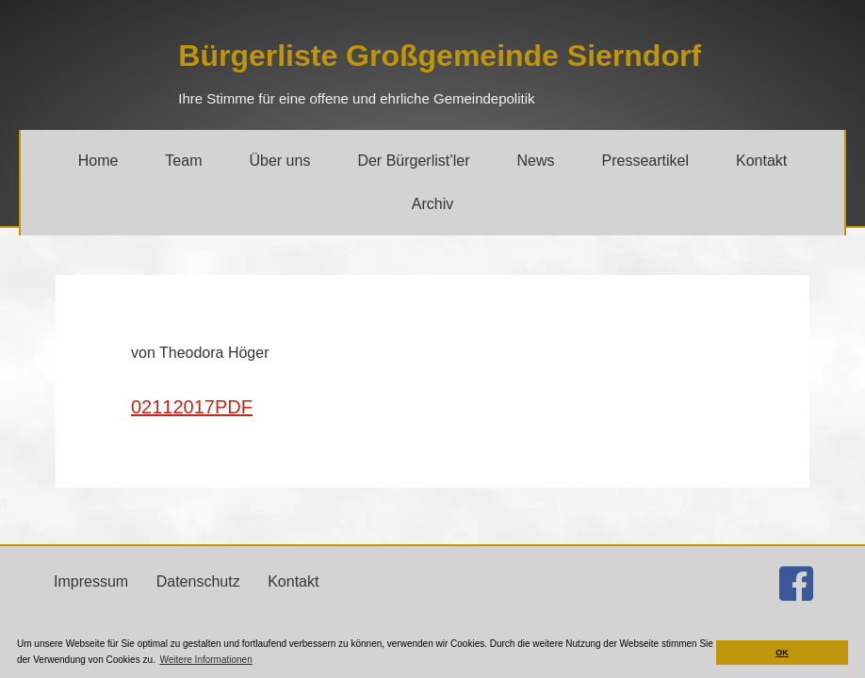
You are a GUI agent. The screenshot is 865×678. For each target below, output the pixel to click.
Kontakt (293, 581)
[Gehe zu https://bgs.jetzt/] (439, 56)
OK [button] (782, 652)
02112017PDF (192, 406)
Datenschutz (198, 581)
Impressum (91, 581)
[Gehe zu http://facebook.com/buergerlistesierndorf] (796, 584)
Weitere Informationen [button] (206, 659)
